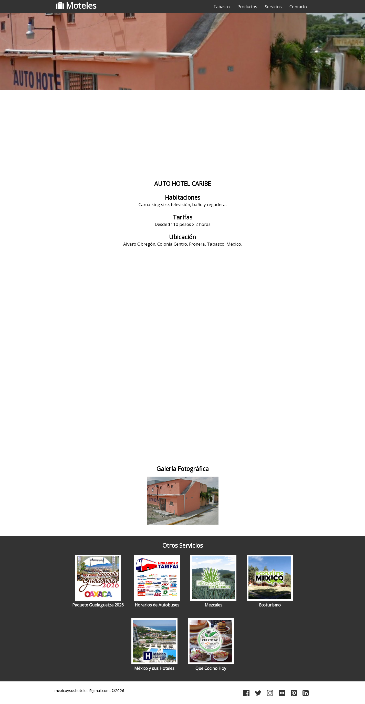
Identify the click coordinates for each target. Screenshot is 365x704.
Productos (247, 6)
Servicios (273, 6)
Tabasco (221, 6)
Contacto (298, 6)
